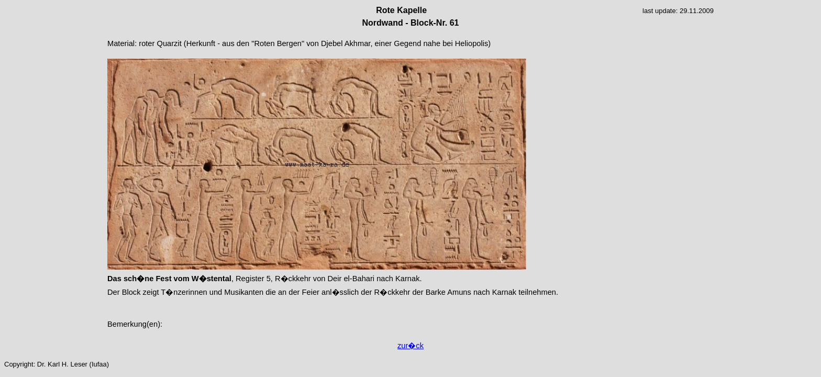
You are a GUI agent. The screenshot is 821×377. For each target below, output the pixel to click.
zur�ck (410, 345)
